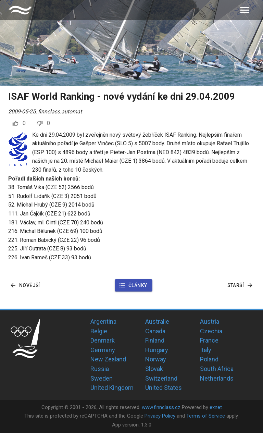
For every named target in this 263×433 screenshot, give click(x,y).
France (209, 340)
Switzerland (161, 378)
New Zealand (108, 359)
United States (163, 387)
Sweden (101, 378)
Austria (209, 321)
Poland (209, 359)
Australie (157, 321)
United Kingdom (112, 387)
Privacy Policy (160, 416)
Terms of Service (205, 416)
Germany (102, 350)
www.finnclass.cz (161, 407)
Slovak (154, 368)
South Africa (217, 368)
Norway (155, 359)
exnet (216, 407)
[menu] (245, 10)
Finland (154, 340)
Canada (155, 331)
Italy (205, 350)
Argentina (103, 321)
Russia (99, 368)
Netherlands (217, 378)
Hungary (156, 350)
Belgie (98, 331)
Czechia (211, 331)
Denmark (102, 340)
